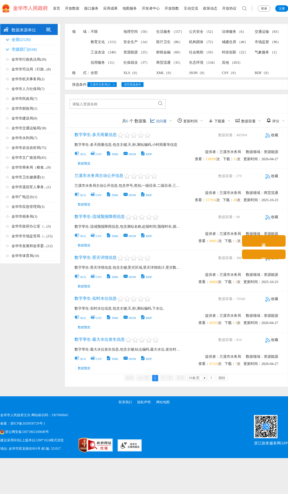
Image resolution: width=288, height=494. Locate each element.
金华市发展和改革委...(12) (32, 246)
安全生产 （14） (136, 42)
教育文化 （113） (104, 42)
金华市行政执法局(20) (29, 59)
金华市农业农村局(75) (29, 148)
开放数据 (72, 8)
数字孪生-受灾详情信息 (96, 258)
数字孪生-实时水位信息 (96, 298)
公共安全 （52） (202, 32)
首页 (56, 8)
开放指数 (172, 8)
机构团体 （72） (202, 42)
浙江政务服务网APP (271, 443)
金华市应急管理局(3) (28, 207)
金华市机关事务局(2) (28, 79)
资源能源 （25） (136, 52)
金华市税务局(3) (24, 216)
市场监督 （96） (268, 42)
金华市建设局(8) (24, 118)
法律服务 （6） (234, 32)
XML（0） (164, 73)
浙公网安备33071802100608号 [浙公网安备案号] (27, 432)
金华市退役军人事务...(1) (31, 187)
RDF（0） (263, 73)
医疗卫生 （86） (169, 42)
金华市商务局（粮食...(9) (31, 167)
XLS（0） (131, 73)
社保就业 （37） (136, 62)
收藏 (271, 135)
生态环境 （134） (203, 62)
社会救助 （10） (202, 52)
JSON (129, 154)
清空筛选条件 (132, 84)
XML (112, 154)
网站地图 (163, 402)
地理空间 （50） (136, 32)
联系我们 (125, 402)
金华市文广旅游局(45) (29, 157)
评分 (272, 120)
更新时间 (187, 120)
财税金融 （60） (169, 52)
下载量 (216, 120)
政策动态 (210, 8)
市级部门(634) (24, 49)
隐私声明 (144, 402)
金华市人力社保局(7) (28, 89)
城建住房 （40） (235, 42)
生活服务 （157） (170, 32)
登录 (264, 8)
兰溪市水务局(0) (100, 84)
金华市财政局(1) (24, 108)
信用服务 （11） (103, 62)
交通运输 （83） (268, 32)
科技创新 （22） (235, 52)
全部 (94, 73)
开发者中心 (151, 8)
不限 (94, 32)
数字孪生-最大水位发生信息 (100, 339)
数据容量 (245, 120)
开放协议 (229, 8)
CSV (96, 154)
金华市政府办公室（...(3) (31, 226)
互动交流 (191, 8)
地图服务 (129, 8)
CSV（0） (230, 73)
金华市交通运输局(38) (29, 128)
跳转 (222, 378)
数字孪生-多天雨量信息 (96, 135)
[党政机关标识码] (72, 445)
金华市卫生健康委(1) (28, 177)
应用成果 (110, 8)
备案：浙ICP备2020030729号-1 (22, 423)
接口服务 (91, 8)
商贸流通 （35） (169, 62)
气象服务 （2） (267, 52)
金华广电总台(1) (24, 197)
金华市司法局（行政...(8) (31, 69)
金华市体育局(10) (25, 256)
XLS (80, 154)
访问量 (158, 120)
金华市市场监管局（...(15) (32, 236)
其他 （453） (232, 62)
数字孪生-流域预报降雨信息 (100, 217)
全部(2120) (21, 39)
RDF (146, 154)
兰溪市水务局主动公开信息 (99, 176)
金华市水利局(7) (24, 138)
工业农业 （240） (104, 52)
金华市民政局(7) (24, 99)
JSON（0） (198, 73)
